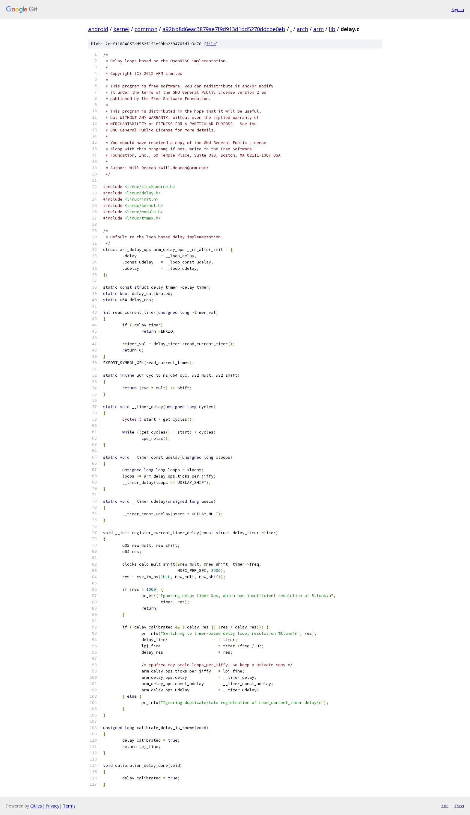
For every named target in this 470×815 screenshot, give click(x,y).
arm (318, 29)
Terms (69, 806)
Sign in (457, 9)
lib (332, 29)
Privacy (52, 806)
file (211, 43)
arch (302, 29)
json (459, 805)
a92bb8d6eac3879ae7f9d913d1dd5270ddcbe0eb (223, 29)
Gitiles (36, 806)
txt (444, 805)
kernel (121, 29)
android (98, 29)
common (146, 29)
